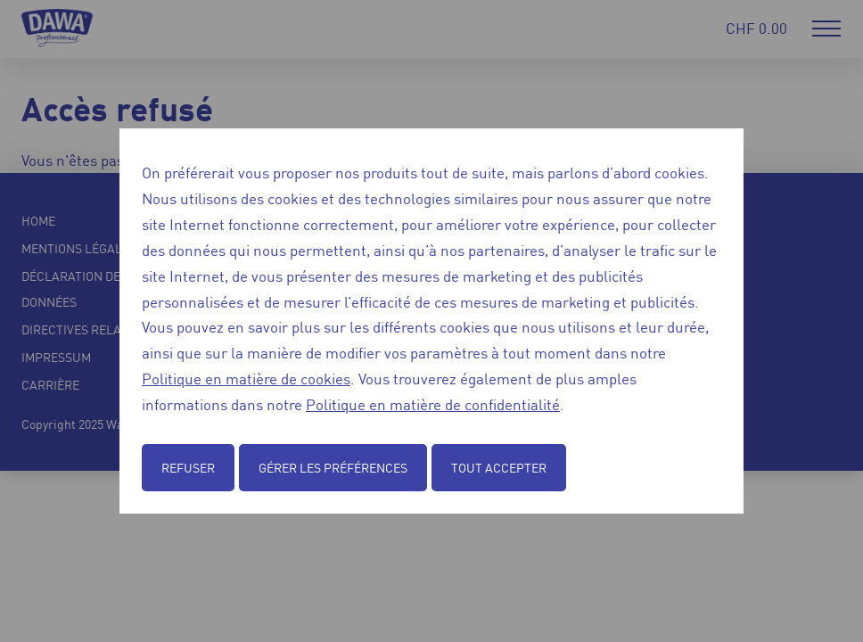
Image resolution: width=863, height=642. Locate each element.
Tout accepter (499, 467)
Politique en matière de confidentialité (433, 404)
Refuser (188, 467)
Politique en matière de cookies (246, 378)
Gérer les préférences (333, 467)
